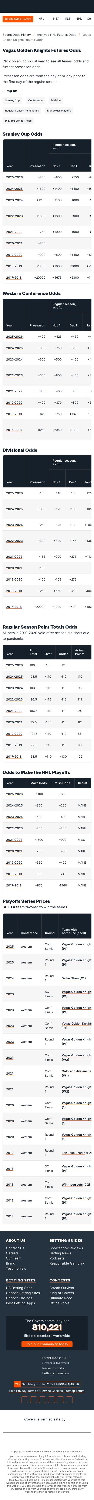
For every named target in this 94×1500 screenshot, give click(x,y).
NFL (43, 18)
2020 (10, 1105)
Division (56, 100)
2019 (9, 1153)
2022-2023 (14, 216)
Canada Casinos (19, 1298)
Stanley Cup (12, 100)
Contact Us (15, 1248)
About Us (16, 1240)
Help (12, 1391)
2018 (9, 1168)
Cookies (57, 1391)
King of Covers (62, 1293)
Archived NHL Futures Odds (56, 34)
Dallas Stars (70, 978)
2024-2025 (14, 188)
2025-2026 (14, 177)
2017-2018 (14, 277)
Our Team (13, 1258)
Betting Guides (66, 1240)
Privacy (21, 1391)
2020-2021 (14, 243)
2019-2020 (14, 254)
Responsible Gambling (67, 1263)
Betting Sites (21, 1280)
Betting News (60, 1253)
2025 (10, 946)
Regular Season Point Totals (22, 110)
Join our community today (47, 1344)
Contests (60, 1280)
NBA (56, 18)
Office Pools (59, 1303)
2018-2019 (14, 266)
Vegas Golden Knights (78, 944)
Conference (35, 100)
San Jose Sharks (73, 1153)
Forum (80, 1391)
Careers (12, 1253)
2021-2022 (14, 232)
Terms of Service (39, 1391)
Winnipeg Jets (72, 1184)
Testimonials (16, 1268)
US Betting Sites (19, 1288)
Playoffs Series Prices (18, 120)
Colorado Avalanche (76, 1071)
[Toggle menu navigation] (88, 6)
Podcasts (57, 1258)
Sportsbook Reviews (66, 1248)
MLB (67, 18)
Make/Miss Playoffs (59, 110)
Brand (10, 1263)
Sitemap (69, 1391)
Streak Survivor (62, 1288)
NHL (79, 18)
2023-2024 (14, 200)
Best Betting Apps (20, 1303)
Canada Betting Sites (23, 1293)
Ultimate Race (61, 1298)
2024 (10, 978)
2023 (10, 994)
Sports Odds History (17, 34)
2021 (9, 1057)
